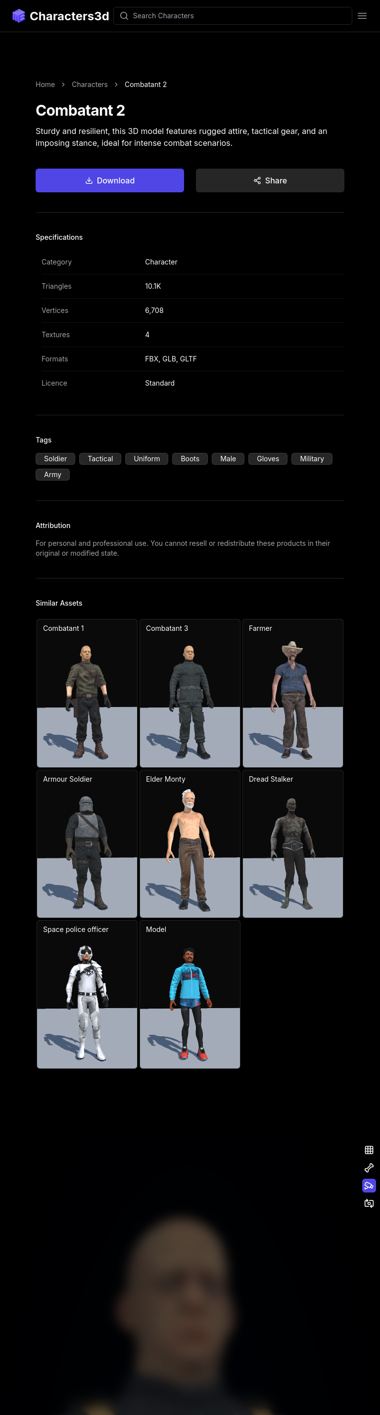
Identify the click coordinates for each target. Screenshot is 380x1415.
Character (161, 262)
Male (228, 458)
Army (52, 474)
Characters (90, 84)
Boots (190, 458)
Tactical (100, 458)
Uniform (147, 458)
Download (110, 180)
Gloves (268, 458)
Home (45, 84)
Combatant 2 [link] (146, 84)
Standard (160, 383)
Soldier (55, 458)
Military (312, 458)
